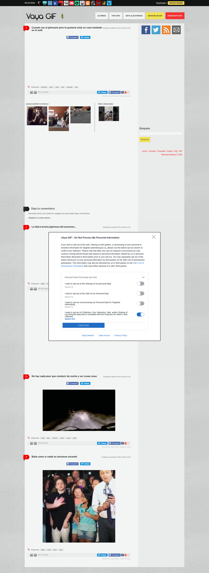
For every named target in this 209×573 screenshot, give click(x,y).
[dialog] (104, 286)
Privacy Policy (121, 335)
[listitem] (104, 277)
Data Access (104, 335)
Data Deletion (88, 335)
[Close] (154, 238)
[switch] (140, 284)
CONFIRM (83, 325)
